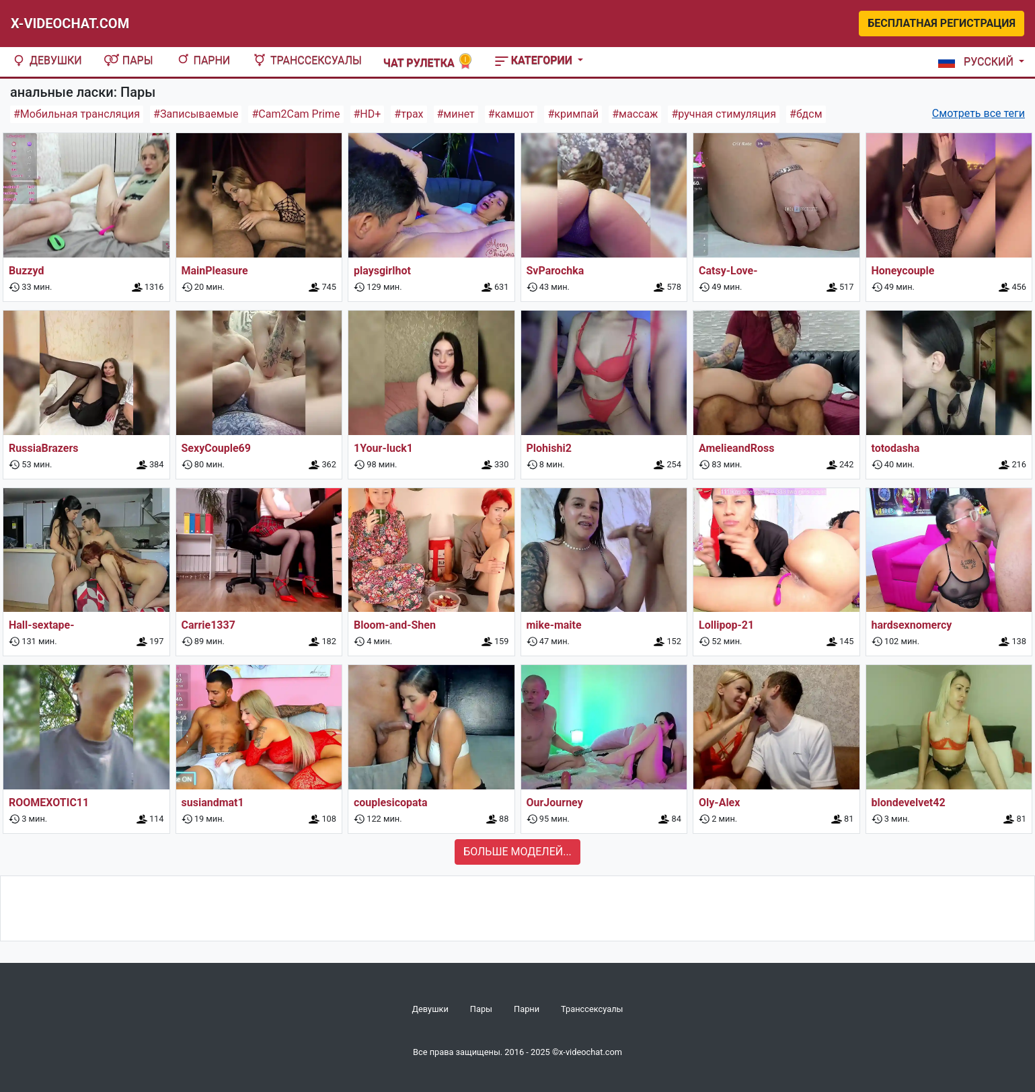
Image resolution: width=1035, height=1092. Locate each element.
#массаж (635, 114)
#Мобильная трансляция (76, 114)
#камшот (511, 114)
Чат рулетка (428, 61)
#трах (408, 114)
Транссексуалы (307, 60)
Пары (128, 60)
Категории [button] (535, 60)
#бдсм (806, 114)
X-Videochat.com (70, 23)
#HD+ (367, 114)
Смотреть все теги (978, 113)
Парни (203, 60)
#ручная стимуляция (723, 114)
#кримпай (573, 114)
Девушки (46, 60)
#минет (456, 114)
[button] (978, 61)
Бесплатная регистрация (941, 23)
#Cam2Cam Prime (296, 114)
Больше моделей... (517, 851)
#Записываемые (195, 114)
